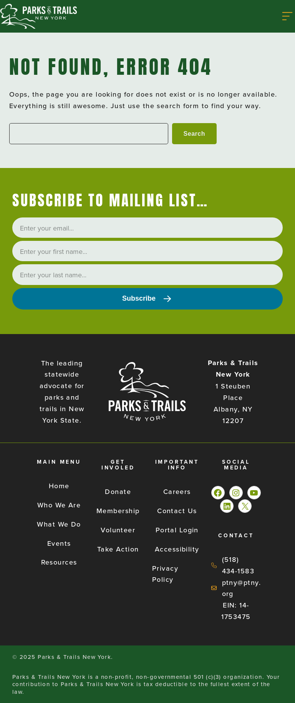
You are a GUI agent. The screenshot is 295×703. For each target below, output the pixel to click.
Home (59, 486)
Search (194, 133)
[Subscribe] (147, 299)
